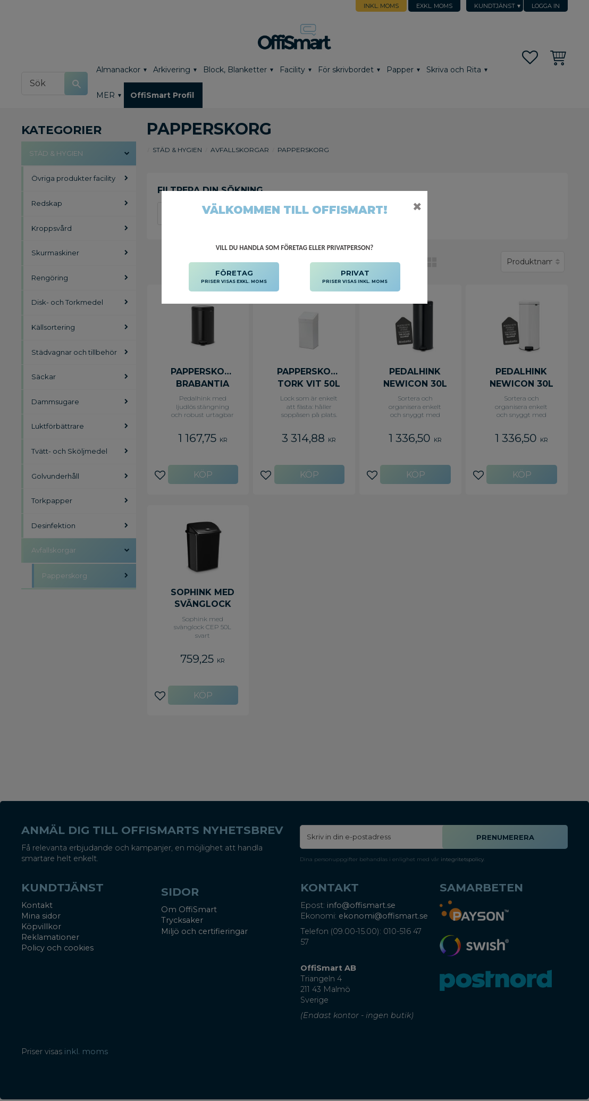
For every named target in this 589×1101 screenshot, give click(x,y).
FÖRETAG (234, 277)
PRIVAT (355, 277)
